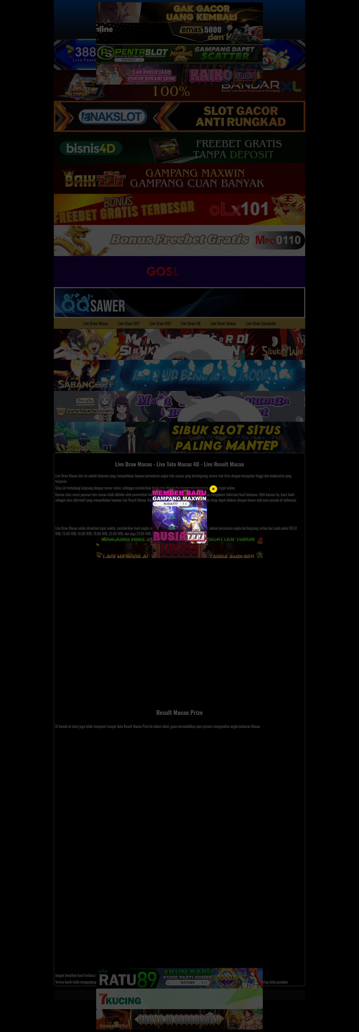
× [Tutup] (213, 489)
